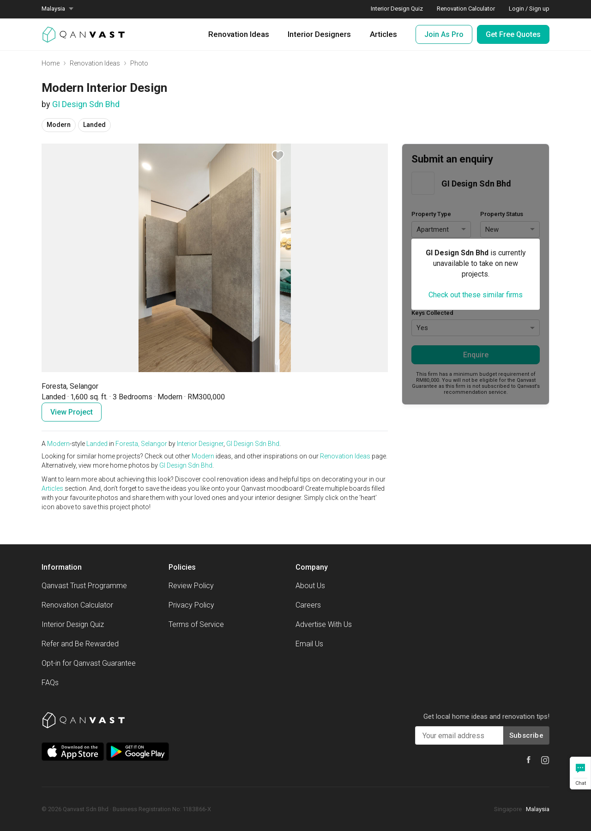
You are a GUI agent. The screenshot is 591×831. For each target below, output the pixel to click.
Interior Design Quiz (73, 624)
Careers (308, 605)
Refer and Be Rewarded (80, 643)
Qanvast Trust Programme (84, 585)
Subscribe (526, 735)
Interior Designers (319, 34)
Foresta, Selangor (141, 443)
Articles (383, 34)
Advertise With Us (324, 624)
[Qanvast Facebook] (529, 759)
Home (51, 63)
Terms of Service (196, 624)
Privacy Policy (191, 605)
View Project (71, 412)
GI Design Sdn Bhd (86, 104)
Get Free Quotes (513, 34)
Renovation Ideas (238, 34)
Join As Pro (444, 34)
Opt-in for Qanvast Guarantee (89, 663)
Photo (139, 63)
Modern (58, 443)
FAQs (50, 682)
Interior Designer (200, 443)
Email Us (309, 643)
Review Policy (191, 585)
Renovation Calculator (77, 605)
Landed (97, 443)
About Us (310, 585)
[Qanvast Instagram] (545, 760)
